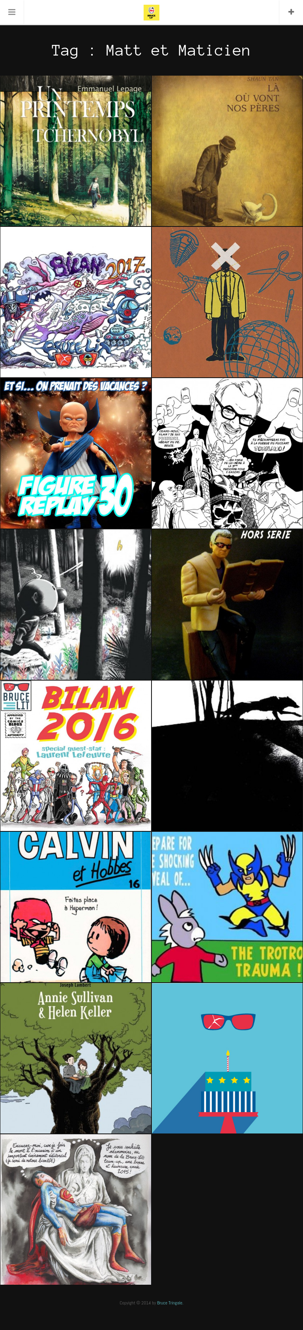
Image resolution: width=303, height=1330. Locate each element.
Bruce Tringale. (170, 1303)
